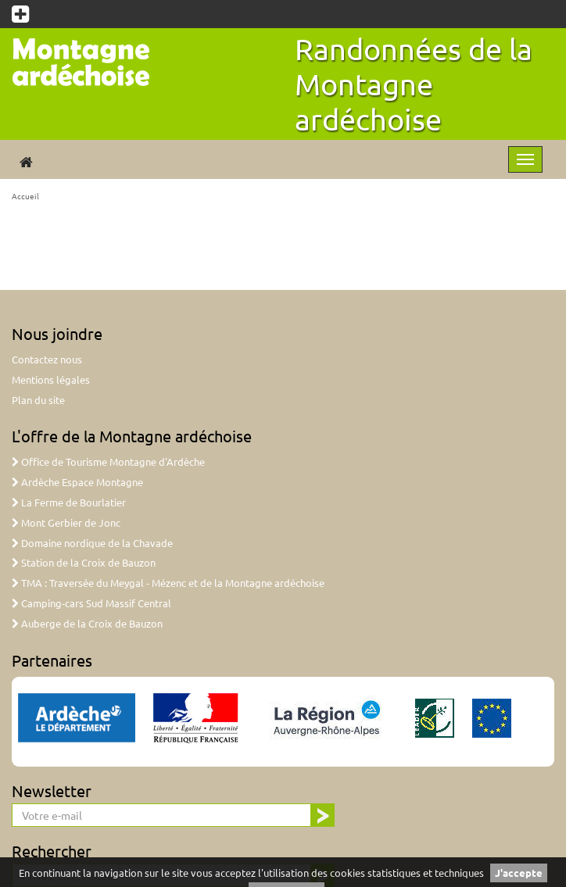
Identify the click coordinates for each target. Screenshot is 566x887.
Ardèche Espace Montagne (77, 481)
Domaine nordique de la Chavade (92, 542)
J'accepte (519, 872)
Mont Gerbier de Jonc (66, 522)
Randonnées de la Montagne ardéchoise (413, 83)
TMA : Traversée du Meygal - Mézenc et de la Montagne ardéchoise (168, 582)
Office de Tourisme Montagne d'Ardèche (108, 461)
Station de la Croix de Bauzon (84, 562)
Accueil (25, 196)
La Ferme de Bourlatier (69, 502)
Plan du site (38, 399)
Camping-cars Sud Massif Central (91, 603)
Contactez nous (47, 359)
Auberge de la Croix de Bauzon (87, 623)
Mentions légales (51, 379)
